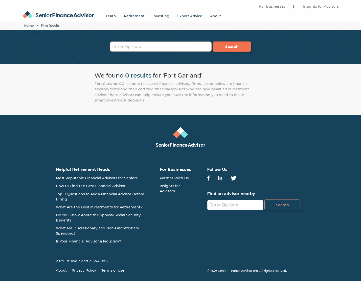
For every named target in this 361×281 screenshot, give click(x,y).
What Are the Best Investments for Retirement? (99, 207)
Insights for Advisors (321, 6)
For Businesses (272, 6)
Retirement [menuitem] (134, 16)
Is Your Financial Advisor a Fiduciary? (88, 241)
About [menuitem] (215, 16)
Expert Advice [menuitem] (189, 16)
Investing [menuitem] (161, 16)
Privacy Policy (84, 270)
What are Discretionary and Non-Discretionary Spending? (97, 231)
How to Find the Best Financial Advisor (91, 186)
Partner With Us (174, 178)
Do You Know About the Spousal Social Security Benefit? (98, 217)
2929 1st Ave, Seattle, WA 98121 (83, 261)
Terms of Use (112, 270)
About (61, 270)
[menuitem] (60, 12)
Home (29, 25)
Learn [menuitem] (111, 16)
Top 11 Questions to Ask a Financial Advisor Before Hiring (100, 196)
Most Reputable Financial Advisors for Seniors (96, 178)
